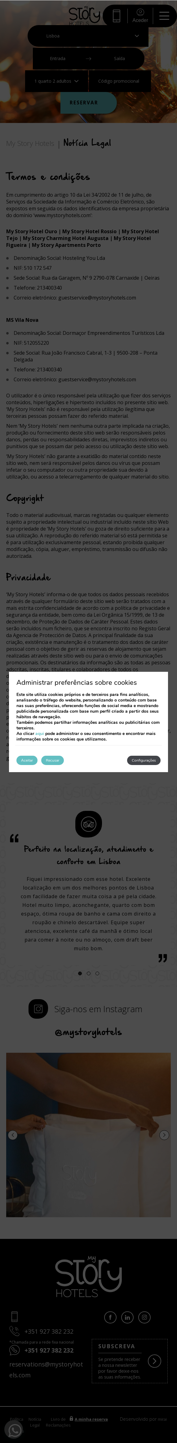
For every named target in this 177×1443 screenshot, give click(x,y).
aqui (39, 734)
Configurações (144, 760)
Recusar (52, 760)
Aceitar (27, 760)
